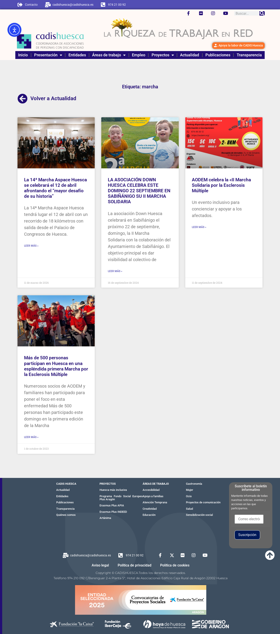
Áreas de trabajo (109, 55)
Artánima (105, 518)
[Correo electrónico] (249, 519)
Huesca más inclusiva (113, 490)
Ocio (189, 496)
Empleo (138, 55)
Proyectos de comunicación (203, 502)
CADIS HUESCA (66, 483)
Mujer (189, 490)
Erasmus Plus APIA (112, 505)
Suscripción (247, 535)
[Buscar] (262, 13)
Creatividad (150, 508)
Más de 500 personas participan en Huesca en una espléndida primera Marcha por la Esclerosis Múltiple (56, 366)
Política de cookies (174, 565)
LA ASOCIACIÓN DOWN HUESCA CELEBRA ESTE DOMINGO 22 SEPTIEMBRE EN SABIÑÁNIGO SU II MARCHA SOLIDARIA (139, 191)
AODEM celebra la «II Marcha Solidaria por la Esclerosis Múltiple (221, 185)
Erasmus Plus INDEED (113, 511)
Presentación (48, 55)
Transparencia (249, 55)
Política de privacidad (134, 565)
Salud (189, 508)
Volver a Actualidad (53, 98)
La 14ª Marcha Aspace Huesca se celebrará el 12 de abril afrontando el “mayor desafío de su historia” (55, 188)
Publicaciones (217, 55)
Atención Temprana (155, 502)
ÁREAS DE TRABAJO (156, 483)
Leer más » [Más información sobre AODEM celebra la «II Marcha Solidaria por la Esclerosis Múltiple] (199, 227)
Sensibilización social (199, 514)
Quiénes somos (66, 514)
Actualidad (189, 55)
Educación (149, 514)
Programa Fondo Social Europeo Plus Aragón (121, 498)
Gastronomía (194, 483)
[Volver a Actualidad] (23, 99)
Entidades (77, 55)
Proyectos (163, 55)
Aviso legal (100, 565)
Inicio (23, 55)
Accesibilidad (151, 490)
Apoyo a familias (153, 496)
